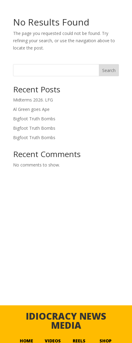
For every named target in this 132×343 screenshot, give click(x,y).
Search (109, 70)
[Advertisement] (66, 255)
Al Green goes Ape (31, 109)
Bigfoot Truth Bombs (34, 119)
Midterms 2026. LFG (33, 100)
